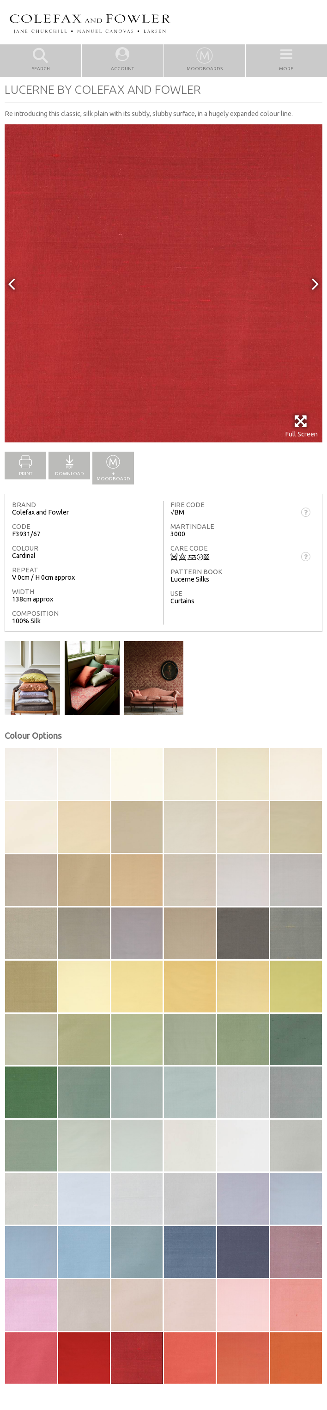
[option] (163, 283)
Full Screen (301, 426)
